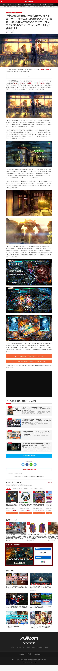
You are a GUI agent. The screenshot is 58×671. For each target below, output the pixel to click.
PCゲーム (15, 4)
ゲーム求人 (28, 4)
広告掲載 (46, 647)
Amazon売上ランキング (14, 482)
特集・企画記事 (43, 4)
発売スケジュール (21, 4)
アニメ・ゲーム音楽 (38, 488)
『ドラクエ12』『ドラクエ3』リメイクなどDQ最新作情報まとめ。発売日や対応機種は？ (40, 607)
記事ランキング (11, 520)
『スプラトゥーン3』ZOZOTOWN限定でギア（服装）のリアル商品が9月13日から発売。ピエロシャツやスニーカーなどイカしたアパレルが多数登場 (37, 536)
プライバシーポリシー (21, 647)
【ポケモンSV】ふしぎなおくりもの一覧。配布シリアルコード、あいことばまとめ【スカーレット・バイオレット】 (41, 587)
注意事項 (33, 647)
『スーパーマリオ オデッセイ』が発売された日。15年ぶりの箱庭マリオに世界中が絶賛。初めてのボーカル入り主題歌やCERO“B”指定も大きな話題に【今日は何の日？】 (16, 536)
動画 (38, 4)
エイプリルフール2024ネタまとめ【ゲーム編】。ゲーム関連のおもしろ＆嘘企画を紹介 (16, 625)
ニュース (34, 4)
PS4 (30, 6)
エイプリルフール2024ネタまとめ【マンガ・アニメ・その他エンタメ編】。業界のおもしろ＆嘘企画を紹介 (16, 587)
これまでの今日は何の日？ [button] (29, 455)
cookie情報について (40, 647)
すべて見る (50, 482)
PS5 (11, 4)
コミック (26, 488)
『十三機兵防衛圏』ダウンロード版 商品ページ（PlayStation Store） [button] (29, 361)
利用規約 (28, 647)
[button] (43, 553)
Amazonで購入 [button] (12, 513)
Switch (7, 4)
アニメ (31, 488)
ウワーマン (9, 31)
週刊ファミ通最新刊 (13, 545)
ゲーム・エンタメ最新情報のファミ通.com (8, 6)
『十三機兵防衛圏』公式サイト (29, 469)
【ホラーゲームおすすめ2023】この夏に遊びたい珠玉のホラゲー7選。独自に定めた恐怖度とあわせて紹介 (16, 607)
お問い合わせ (13, 647)
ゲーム (8, 488)
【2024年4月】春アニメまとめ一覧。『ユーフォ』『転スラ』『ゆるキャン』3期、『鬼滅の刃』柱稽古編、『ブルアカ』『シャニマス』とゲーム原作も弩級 (41, 626)
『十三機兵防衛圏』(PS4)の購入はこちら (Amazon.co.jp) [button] (29, 356)
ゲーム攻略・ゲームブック (17, 488)
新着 (4, 4)
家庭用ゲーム (25, 6)
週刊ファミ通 (50, 4)
